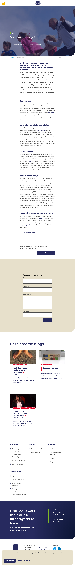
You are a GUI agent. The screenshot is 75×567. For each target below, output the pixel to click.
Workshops (53, 449)
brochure (41, 218)
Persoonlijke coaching (37, 449)
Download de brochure (28, 232)
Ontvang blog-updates (46, 253)
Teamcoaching (35, 453)
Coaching (32, 444)
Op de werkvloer (16, 472)
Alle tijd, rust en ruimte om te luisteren (21, 370)
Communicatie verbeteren (16, 485)
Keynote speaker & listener (55, 454)
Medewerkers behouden (19, 495)
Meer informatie (29, 555)
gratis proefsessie (28, 225)
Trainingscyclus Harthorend (16, 450)
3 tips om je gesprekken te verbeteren (20, 413)
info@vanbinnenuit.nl (58, 515)
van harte (51, 112)
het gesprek (30, 161)
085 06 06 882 (56, 513)
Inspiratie (51, 444)
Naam (25, 278)
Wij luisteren (15, 477)
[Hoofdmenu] (3, 3)
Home (12, 57)
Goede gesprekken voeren (17, 491)
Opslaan (47, 320)
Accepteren (10, 560)
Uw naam (26, 311)
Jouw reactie (27, 294)
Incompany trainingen (18, 461)
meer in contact (41, 130)
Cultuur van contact (18, 480)
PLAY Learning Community (16, 456)
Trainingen (14, 444)
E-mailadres (26, 286)
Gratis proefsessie (17, 464)
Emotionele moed (50, 368)
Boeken (52, 459)
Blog (51, 462)
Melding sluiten (23, 560)
